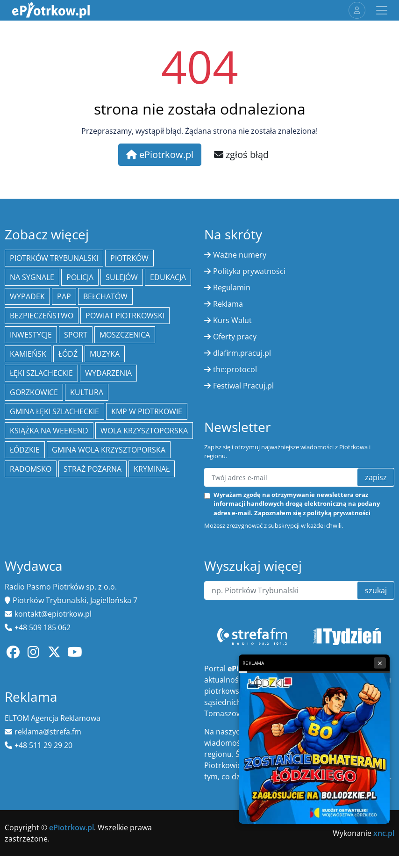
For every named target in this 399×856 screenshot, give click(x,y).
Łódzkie (25, 450)
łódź (68, 354)
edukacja (168, 277)
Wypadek (27, 296)
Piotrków (129, 258)
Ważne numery (239, 255)
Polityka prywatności (249, 271)
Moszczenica (125, 335)
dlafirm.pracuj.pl (242, 353)
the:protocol (235, 369)
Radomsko (30, 469)
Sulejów (122, 277)
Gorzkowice (34, 392)
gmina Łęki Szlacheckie (54, 411)
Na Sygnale (32, 277)
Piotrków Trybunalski (54, 258)
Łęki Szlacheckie (41, 373)
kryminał (152, 469)
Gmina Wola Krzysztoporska (108, 450)
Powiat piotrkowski (125, 315)
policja (79, 277)
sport (75, 335)
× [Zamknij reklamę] (380, 663)
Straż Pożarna (92, 469)
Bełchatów (105, 296)
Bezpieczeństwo (41, 315)
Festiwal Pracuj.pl (243, 386)
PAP (64, 296)
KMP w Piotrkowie (146, 411)
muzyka (105, 354)
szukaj (376, 590)
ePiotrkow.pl (159, 154)
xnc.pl (383, 833)
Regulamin (231, 287)
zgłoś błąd (241, 154)
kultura (86, 392)
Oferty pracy (234, 336)
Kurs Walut (232, 320)
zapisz (376, 477)
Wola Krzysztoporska (144, 430)
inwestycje (31, 335)
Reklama (228, 304)
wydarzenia (108, 373)
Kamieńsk (28, 354)
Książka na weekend (49, 430)
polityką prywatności (338, 513)
